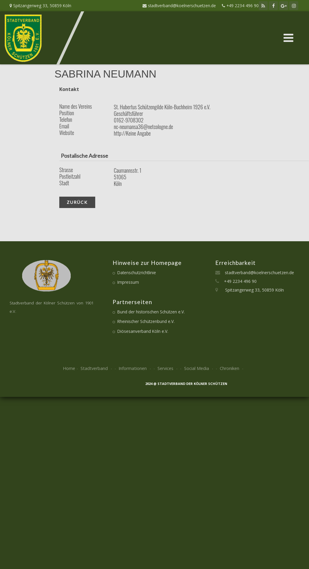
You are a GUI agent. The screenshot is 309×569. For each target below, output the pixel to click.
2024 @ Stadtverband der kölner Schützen (186, 383)
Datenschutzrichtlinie (136, 272)
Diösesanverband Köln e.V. (142, 331)
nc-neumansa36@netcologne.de (143, 127)
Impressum (128, 282)
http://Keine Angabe (132, 133)
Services (168, 368)
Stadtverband (97, 368)
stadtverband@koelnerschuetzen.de (257, 272)
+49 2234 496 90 (238, 281)
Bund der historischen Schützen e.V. (151, 312)
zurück (77, 202)
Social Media (199, 368)
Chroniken (232, 368)
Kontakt (69, 89)
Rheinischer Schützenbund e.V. (146, 321)
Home (69, 368)
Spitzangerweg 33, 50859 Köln (251, 290)
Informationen (135, 368)
